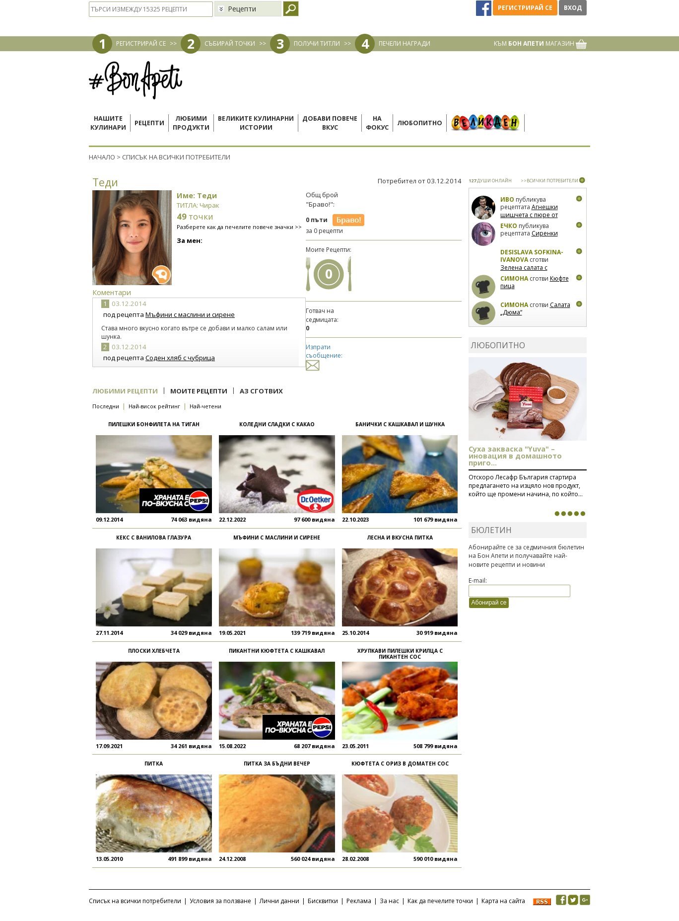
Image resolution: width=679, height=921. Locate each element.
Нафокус (377, 123)
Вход (573, 7)
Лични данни (279, 901)
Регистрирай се (525, 7)
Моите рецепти (198, 390)
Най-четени (205, 406)
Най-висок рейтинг (154, 406)
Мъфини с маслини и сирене (190, 314)
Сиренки (545, 233)
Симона (514, 278)
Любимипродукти (191, 123)
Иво (507, 199)
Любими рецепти (125, 390)
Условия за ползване (220, 901)
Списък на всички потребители (135, 901)
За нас (389, 901)
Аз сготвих (261, 390)
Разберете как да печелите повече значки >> (239, 226)
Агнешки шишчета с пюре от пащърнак (529, 215)
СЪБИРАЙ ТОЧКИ (229, 43)
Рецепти (149, 123)
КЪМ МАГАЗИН (540, 43)
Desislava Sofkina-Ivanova (531, 256)
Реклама (358, 901)
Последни (105, 406)
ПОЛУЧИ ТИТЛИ (317, 43)
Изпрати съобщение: (324, 356)
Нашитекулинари (108, 123)
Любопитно (419, 123)
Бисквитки (323, 901)
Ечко (508, 226)
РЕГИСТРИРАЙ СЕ (141, 43)
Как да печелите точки (440, 901)
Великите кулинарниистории (256, 123)
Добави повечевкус (329, 123)
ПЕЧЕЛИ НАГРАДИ (404, 43)
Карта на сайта (503, 901)
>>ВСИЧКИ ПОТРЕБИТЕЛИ (549, 180)
